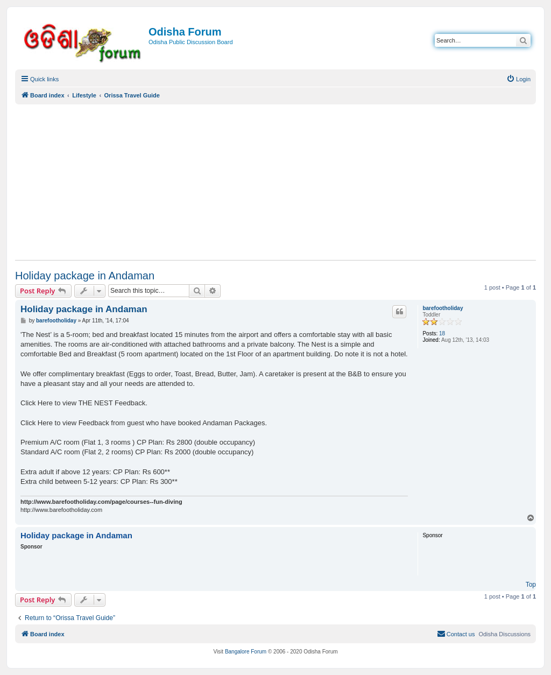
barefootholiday (442, 308)
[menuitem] (518, 79)
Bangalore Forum (245, 652)
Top (531, 584)
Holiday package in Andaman (84, 276)
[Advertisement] (275, 182)
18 (442, 333)
